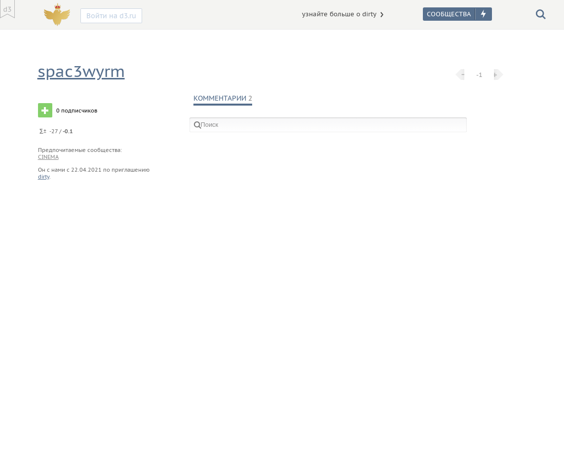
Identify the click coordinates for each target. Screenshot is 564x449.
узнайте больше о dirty (339, 14)
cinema (48, 156)
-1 (479, 74)
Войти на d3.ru (111, 15)
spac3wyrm (81, 71)
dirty (43, 176)
